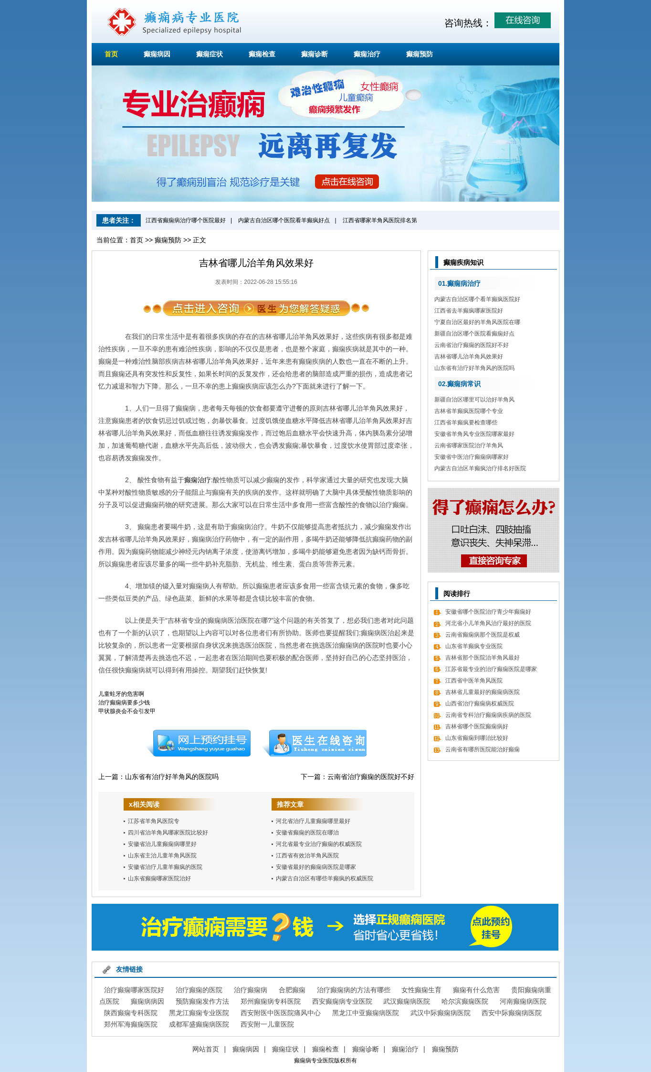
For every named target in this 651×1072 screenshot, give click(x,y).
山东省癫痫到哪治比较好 (476, 738)
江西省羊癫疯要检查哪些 (465, 422)
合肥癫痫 (292, 990)
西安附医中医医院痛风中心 (281, 1013)
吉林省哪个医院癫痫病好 (476, 726)
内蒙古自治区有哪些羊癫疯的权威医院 (324, 878)
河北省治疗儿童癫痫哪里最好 (313, 821)
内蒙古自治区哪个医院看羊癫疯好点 (284, 220)
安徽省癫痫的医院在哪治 (307, 832)
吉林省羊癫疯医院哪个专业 (468, 411)
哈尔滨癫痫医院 (464, 1001)
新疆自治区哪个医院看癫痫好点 (474, 333)
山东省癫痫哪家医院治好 (159, 878)
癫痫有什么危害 (476, 990)
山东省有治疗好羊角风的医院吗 (172, 776)
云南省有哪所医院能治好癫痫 (482, 749)
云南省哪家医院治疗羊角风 (468, 445)
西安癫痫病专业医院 (342, 1001)
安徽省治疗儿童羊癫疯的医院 (165, 867)
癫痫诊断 (314, 54)
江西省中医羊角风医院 (474, 680)
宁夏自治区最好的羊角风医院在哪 (477, 322)
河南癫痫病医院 (523, 1001)
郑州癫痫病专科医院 (271, 1001)
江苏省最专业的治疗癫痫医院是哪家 (491, 669)
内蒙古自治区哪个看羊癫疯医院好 (477, 299)
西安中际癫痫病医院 (512, 1013)
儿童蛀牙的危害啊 (121, 694)
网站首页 (205, 1049)
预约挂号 (198, 743)
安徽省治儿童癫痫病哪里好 (162, 844)
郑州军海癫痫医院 (131, 1024)
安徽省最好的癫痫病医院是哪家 (316, 867)
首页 (111, 54)
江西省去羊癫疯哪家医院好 (468, 310)
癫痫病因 (157, 54)
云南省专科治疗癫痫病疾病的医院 (488, 715)
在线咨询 (314, 743)
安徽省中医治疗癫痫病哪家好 (471, 457)
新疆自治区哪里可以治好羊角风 (474, 399)
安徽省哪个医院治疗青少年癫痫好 (488, 611)
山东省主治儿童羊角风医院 (162, 855)
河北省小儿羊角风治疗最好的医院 (488, 623)
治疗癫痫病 (250, 990)
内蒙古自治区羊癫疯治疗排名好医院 (480, 468)
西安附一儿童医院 (267, 1024)
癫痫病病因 (147, 1001)
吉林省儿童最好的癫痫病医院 (482, 692)
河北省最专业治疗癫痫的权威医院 (319, 844)
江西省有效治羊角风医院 (307, 855)
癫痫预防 (419, 54)
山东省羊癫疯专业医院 (474, 646)
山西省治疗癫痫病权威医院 (479, 703)
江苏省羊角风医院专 (153, 821)
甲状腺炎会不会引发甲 (127, 711)
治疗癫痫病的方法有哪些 (353, 990)
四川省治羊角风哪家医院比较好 (168, 832)
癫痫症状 (209, 54)
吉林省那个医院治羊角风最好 (482, 657)
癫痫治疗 (367, 54)
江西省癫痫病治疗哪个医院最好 (186, 220)
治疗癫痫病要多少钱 (124, 702)
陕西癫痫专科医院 (131, 1013)
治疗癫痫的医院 (199, 990)
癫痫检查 (262, 54)
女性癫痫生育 (421, 990)
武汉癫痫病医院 (406, 1001)
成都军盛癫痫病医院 (199, 1024)
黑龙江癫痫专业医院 (199, 1013)
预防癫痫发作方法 (202, 1001)
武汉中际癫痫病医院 (440, 1013)
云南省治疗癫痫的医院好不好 (370, 776)
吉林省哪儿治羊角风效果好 (468, 356)
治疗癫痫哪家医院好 (134, 990)
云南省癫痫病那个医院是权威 (482, 634)
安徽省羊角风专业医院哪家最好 (474, 434)
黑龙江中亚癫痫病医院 (365, 1013)
